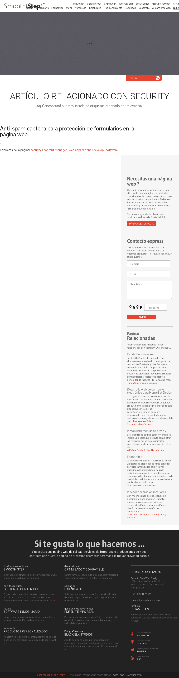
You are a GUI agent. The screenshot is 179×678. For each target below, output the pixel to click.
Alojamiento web (161, 8)
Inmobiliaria (95, 8)
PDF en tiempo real (79, 611)
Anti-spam (153, 307)
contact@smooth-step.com (145, 600)
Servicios (78, 4)
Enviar (142, 317)
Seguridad (130, 8)
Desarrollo (144, 8)
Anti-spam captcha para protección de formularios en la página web (67, 131)
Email (133, 274)
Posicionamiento (113, 8)
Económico (57, 8)
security (36, 150)
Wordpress (80, 8)
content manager (55, 150)
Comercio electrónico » (139, 424)
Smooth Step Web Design (144, 578)
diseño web (73, 589)
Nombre (134, 264)
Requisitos (136, 284)
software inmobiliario (22, 611)
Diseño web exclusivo (37, 8)
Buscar (133, 78)
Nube (176, 8)
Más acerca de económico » (142, 485)
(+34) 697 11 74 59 (141, 593)
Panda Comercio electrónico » (143, 382)
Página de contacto (141, 223)
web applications (80, 150)
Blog (176, 4)
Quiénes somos (161, 4)
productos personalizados (26, 631)
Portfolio (110, 4)
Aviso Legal (119, 675)
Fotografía (126, 4)
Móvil (69, 8)
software (112, 150)
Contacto (142, 4)
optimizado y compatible (84, 569)
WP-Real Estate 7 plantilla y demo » (146, 450)
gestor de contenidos (21, 589)
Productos (94, 4)
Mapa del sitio (134, 675)
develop (98, 150)
